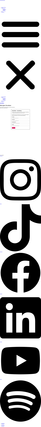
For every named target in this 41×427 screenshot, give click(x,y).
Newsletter (4, 10)
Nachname (13, 119)
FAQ (2, 11)
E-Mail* (13, 124)
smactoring (3, 101)
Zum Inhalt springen (2, 0)
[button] (20, 54)
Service (2, 97)
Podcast (4, 99)
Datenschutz (3, 423)
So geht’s (4, 8)
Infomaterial (4, 9)
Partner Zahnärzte (4, 7)
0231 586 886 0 (2, 155)
